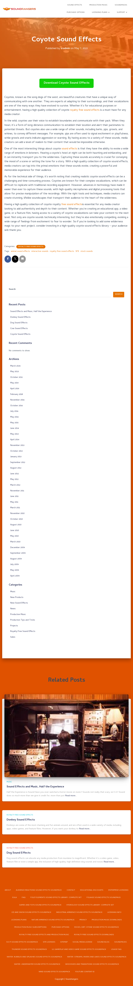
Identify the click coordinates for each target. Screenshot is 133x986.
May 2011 (14, 502)
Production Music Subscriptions (30, 926)
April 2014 (14, 439)
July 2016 (14, 411)
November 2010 (17, 513)
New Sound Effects (19, 603)
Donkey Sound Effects (20, 317)
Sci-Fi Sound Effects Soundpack (22, 942)
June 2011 (14, 496)
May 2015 (14, 423)
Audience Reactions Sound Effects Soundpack (51, 881)
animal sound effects (20, 251)
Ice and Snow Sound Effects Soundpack (93, 904)
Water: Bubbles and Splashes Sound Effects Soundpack (34, 957)
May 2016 (14, 417)
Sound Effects (74, 5)
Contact (84, 881)
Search (12, 289)
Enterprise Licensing (29, 889)
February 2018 (16, 394)
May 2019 (14, 383)
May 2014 (14, 434)
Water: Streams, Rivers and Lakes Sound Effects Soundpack (97, 957)
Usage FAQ (117, 949)
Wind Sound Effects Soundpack (54, 972)
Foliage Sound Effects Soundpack (42, 896)
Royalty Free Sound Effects (30, 247)
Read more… (71, 787)
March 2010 (15, 542)
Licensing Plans (100, 12)
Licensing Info (82, 911)
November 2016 (17, 400)
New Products (16, 597)
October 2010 (16, 519)
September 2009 (18, 553)
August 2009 (16, 559)
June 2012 (14, 474)
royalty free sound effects (85, 110)
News (13, 609)
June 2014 (14, 428)
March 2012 (15, 485)
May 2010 (14, 536)
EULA (46, 889)
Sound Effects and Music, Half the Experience (31, 311)
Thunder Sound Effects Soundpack (28, 949)
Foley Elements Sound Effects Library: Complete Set (88, 889)
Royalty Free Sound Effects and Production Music (43, 934)
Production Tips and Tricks (22, 620)
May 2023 (14, 371)
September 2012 (17, 462)
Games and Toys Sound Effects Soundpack (86, 896)
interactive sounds (39, 251)
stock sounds (87, 251)
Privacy (73, 919)
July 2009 (14, 564)
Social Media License (83, 942)
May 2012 (14, 479)
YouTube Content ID (85, 972)
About (20, 881)
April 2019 (14, 388)
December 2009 (17, 547)
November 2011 (17, 491)
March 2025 (15, 366)
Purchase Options (76, 12)
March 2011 (15, 508)
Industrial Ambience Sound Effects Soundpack (46, 911)
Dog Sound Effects (18, 323)
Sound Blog (104, 942)
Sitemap (64, 942)
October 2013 (16, 451)
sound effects (70, 149)
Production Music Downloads (97, 919)
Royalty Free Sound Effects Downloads (94, 934)
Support (122, 12)
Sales (12, 637)
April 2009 (15, 576)
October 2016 (16, 406)
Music (12, 591)
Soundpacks (121, 5)
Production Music (98, 5)
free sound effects (72, 204)
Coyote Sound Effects (20, 334)
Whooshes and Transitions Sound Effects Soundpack (92, 964)
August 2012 (15, 468)
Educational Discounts (104, 881)
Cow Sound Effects (19, 328)
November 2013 (17, 445)
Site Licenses (49, 942)
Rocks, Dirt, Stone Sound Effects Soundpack (96, 926)
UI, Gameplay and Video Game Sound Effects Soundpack (79, 949)
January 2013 (15, 457)
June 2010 (14, 530)
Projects (14, 626)
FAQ (55, 889)
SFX (77, 251)
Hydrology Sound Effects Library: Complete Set (44, 904)
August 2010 (15, 525)
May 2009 (14, 570)
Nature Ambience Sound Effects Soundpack (42, 919)
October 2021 (16, 377)
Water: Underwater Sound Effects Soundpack (36, 964)
